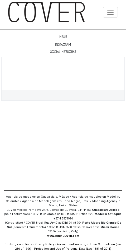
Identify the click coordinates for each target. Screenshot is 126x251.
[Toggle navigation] (110, 12)
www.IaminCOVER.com (63, 236)
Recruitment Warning (71, 244)
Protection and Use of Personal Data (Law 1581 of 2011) (72, 248)
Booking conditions (18, 244)
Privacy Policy (44, 244)
